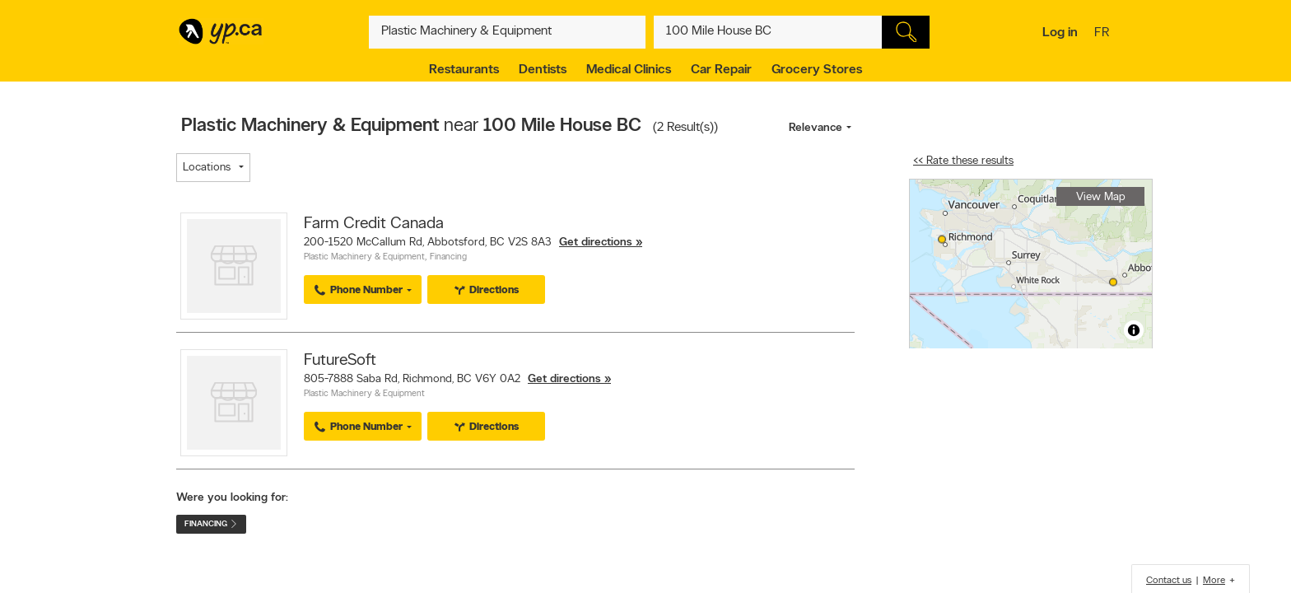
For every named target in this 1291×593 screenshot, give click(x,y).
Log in (1060, 33)
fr (1103, 34)
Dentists (542, 70)
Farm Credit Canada (374, 224)
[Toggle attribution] (1134, 330)
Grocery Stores (816, 70)
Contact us (1168, 581)
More (1214, 581)
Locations (207, 167)
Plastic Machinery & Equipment (364, 257)
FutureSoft (340, 361)
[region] (1031, 264)
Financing (448, 257)
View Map (1101, 197)
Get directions (595, 242)
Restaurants (464, 70)
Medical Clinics (628, 70)
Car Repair (721, 70)
